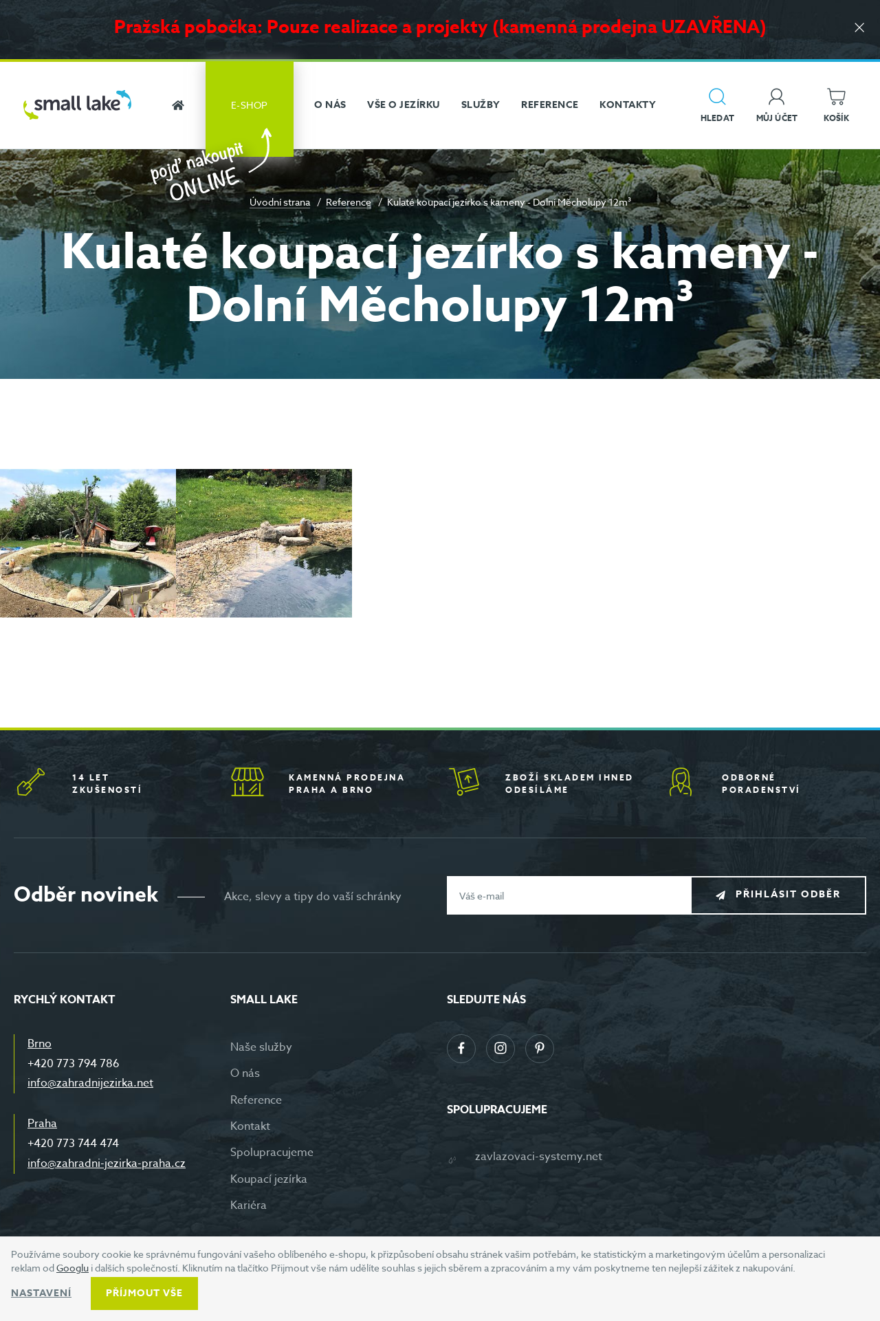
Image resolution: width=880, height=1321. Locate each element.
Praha (42, 1123)
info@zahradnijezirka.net (90, 1083)
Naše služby (261, 1047)
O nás (245, 1073)
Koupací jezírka (268, 1179)
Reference (348, 201)
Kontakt (250, 1126)
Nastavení (41, 1293)
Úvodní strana (280, 201)
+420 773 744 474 (73, 1143)
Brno (40, 1044)
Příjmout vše (144, 1293)
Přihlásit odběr (788, 895)
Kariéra (248, 1205)
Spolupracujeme (272, 1152)
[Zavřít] (859, 28)
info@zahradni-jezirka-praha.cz (107, 1163)
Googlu (72, 1267)
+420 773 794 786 (74, 1064)
